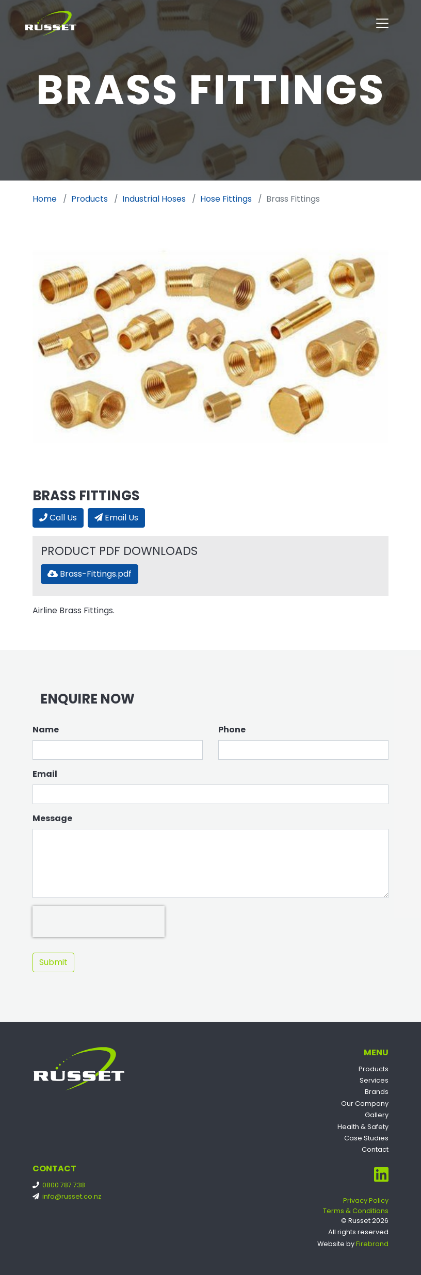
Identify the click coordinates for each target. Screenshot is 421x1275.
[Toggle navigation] (382, 23)
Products (89, 199)
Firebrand (372, 1243)
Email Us (116, 518)
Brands (376, 1091)
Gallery (376, 1114)
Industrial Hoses (154, 199)
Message (52, 818)
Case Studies (366, 1138)
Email (45, 774)
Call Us (58, 518)
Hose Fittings (226, 199)
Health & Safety (362, 1126)
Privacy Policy (365, 1200)
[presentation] (99, 921)
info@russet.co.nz (69, 1196)
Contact (375, 1149)
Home (45, 199)
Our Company (364, 1103)
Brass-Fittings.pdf (89, 574)
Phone (232, 729)
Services (374, 1080)
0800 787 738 (61, 1185)
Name (46, 729)
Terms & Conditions (355, 1210)
